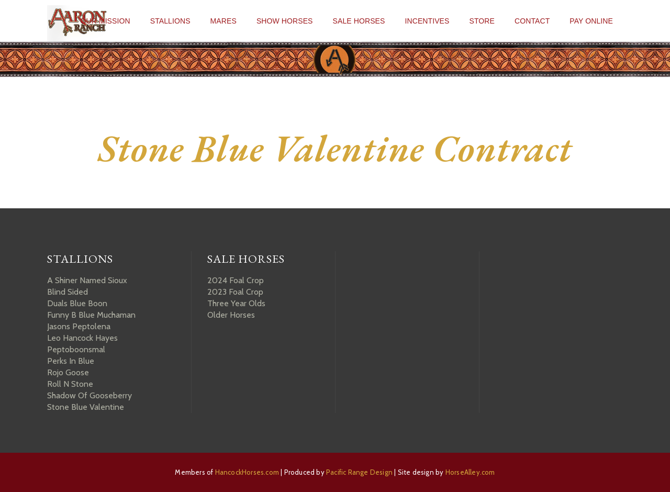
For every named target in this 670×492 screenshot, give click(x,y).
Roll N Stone (70, 384)
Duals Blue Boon (77, 303)
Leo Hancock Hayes (82, 338)
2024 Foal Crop (235, 280)
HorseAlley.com (470, 472)
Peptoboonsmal (76, 349)
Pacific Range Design (359, 472)
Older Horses (231, 315)
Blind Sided (67, 292)
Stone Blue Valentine (85, 407)
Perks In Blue (70, 361)
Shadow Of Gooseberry (89, 395)
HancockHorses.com (247, 472)
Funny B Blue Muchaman (91, 315)
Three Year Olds (236, 303)
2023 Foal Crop (235, 292)
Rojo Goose (68, 372)
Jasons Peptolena (78, 326)
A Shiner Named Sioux (87, 280)
